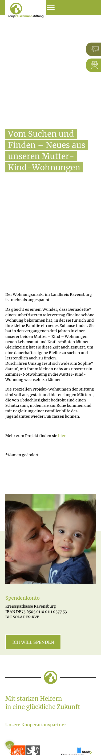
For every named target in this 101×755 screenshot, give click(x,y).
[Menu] (51, 7)
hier (62, 435)
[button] (9, 745)
